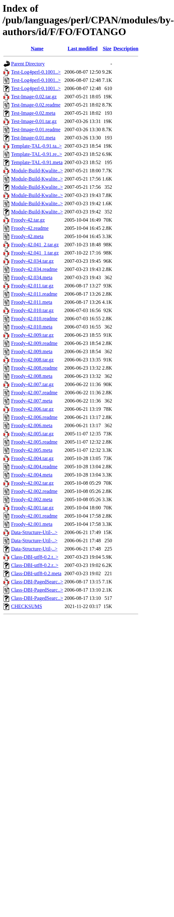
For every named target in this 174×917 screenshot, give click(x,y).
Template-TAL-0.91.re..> (36, 154)
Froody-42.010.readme (34, 318)
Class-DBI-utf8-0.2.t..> (34, 557)
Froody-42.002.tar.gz (32, 483)
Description (125, 48)
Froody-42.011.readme (34, 294)
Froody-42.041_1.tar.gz (35, 252)
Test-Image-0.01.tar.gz (34, 121)
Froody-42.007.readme (34, 392)
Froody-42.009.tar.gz (32, 335)
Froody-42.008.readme (34, 368)
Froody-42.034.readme (34, 269)
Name (37, 48)
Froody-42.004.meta (32, 474)
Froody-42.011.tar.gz (32, 285)
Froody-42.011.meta (31, 302)
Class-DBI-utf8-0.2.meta (36, 573)
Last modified (83, 48)
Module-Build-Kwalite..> (37, 170)
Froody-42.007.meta (32, 400)
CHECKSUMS (26, 606)
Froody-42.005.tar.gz (32, 433)
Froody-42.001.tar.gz (32, 507)
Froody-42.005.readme (34, 442)
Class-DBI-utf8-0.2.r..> (34, 565)
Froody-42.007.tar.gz (32, 384)
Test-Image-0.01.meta (33, 137)
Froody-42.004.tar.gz (32, 458)
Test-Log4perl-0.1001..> (36, 72)
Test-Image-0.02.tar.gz (34, 96)
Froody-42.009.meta (32, 351)
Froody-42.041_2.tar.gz (35, 244)
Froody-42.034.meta (32, 277)
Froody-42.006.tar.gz (32, 409)
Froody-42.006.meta (32, 425)
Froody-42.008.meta (32, 376)
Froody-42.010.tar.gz (32, 310)
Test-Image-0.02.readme (35, 105)
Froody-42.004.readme (34, 466)
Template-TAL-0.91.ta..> (36, 146)
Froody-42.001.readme (34, 516)
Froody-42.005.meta (32, 450)
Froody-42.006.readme (34, 417)
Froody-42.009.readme (34, 343)
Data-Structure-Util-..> (34, 532)
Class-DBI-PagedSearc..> (37, 581)
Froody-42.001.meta (32, 524)
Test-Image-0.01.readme (35, 129)
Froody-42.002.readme (34, 491)
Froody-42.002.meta (32, 499)
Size (107, 48)
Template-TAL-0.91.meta (37, 162)
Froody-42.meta (27, 236)
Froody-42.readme (30, 228)
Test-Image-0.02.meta (33, 113)
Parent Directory (28, 63)
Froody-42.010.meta (32, 326)
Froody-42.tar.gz (28, 220)
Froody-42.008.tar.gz (32, 359)
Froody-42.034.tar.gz (32, 261)
